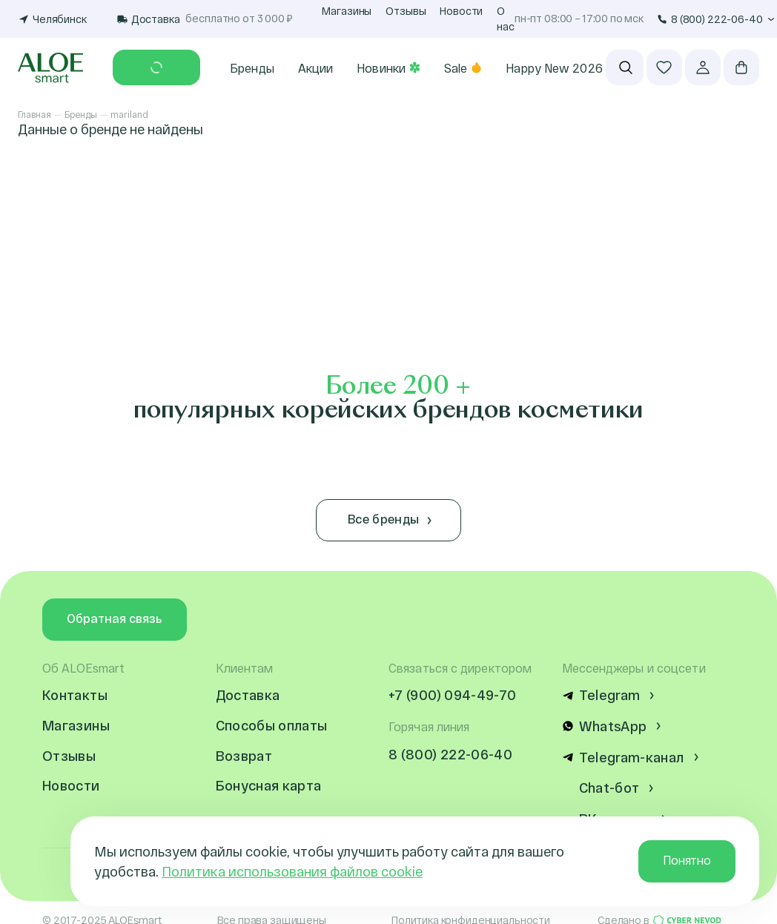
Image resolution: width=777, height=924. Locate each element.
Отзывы (406, 10)
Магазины (346, 10)
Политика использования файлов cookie (292, 871)
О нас (506, 18)
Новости (461, 10)
